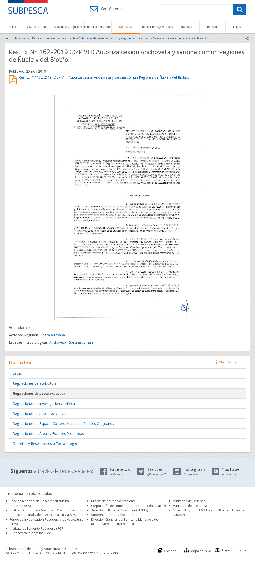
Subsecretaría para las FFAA (30, 533)
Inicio (12, 27)
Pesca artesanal (53, 335)
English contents (234, 550)
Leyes (17, 373)
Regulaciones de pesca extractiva (55, 38)
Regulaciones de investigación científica (44, 403)
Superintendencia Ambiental (112, 514)
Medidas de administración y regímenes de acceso (115, 38)
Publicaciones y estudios (157, 27)
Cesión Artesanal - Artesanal (187, 38)
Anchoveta (57, 342)
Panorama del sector (97, 27)
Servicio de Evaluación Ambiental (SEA (119, 510)
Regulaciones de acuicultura (35, 383)
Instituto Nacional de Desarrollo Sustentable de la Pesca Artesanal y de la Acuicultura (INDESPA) (46, 512)
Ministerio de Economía (190, 505)
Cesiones (159, 38)
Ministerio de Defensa (189, 501)
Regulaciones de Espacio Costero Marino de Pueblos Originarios (63, 423)
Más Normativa (229, 362)
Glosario (170, 551)
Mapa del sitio (200, 551)
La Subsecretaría (36, 27)
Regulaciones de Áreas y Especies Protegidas (48, 433)
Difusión (212, 27)
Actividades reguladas (68, 27)
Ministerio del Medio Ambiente (113, 501)
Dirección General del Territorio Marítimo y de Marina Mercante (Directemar (124, 521)
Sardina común (81, 342)
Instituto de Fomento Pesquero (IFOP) (37, 528)
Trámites (186, 27)
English (237, 27)
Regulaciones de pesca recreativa (39, 413)
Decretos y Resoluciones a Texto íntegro (45, 443)
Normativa (125, 27)
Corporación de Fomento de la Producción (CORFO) (128, 505)
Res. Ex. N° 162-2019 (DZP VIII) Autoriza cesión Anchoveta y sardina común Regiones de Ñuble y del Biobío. (104, 77)
